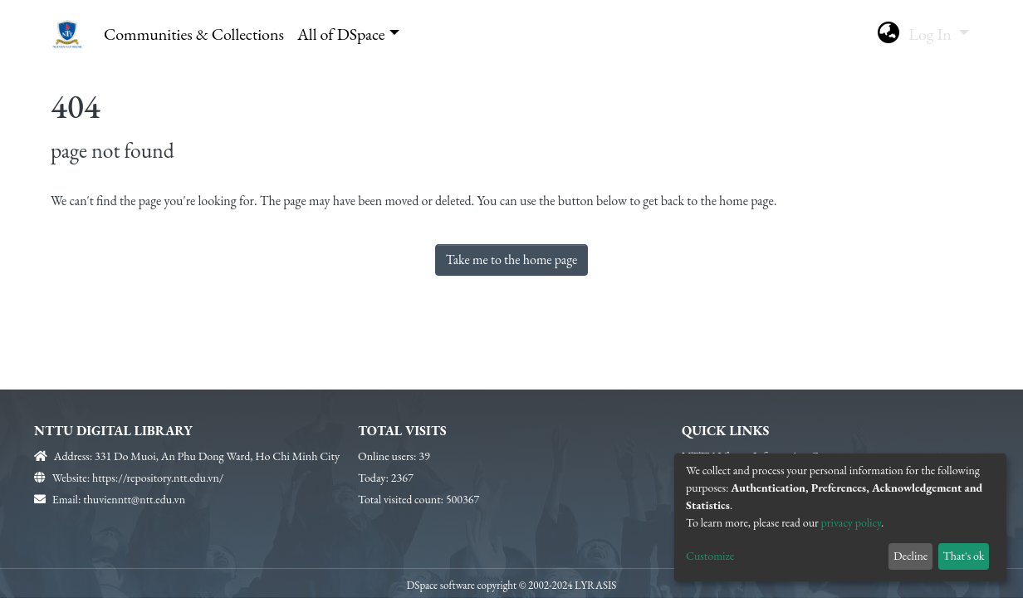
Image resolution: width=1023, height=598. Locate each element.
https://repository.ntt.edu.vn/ (157, 477)
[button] (888, 34)
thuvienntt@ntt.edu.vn (134, 499)
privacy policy (851, 522)
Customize (710, 555)
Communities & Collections (194, 34)
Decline (910, 555)
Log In (931, 34)
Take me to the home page (512, 259)
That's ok (963, 555)
